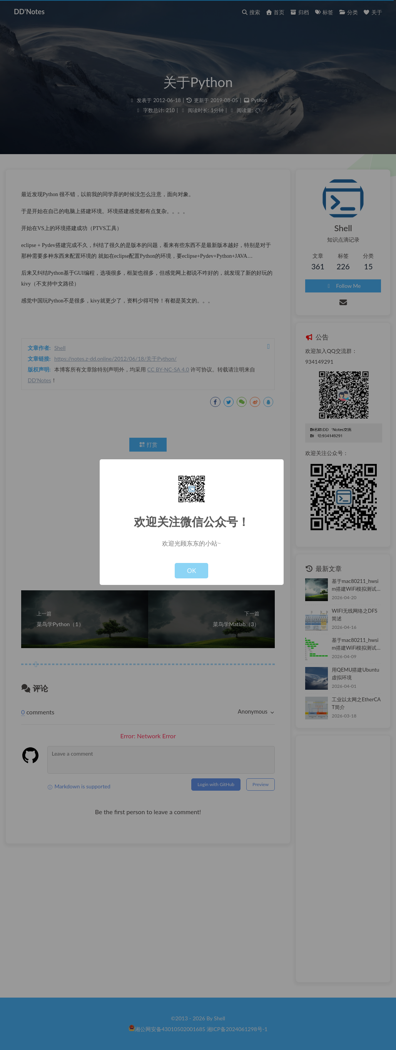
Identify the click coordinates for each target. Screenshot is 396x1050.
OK (191, 570)
